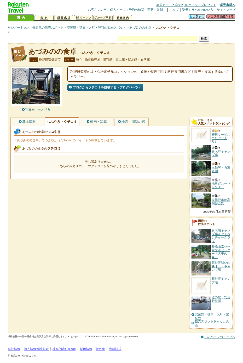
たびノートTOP (18, 27)
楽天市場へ (227, 5)
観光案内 (122, 17)
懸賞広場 (63, 17)
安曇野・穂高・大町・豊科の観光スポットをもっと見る (212, 319)
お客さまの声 (97, 10)
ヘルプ (174, 10)
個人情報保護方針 (36, 349)
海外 (44, 17)
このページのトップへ (219, 337)
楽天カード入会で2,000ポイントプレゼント (186, 5)
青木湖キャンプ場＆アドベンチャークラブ (221, 236)
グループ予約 (103, 17)
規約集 (100, 349)
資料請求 (115, 349)
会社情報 (14, 349)
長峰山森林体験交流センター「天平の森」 (221, 252)
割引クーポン (83, 17)
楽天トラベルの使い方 (197, 10)
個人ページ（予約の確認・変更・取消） (138, 10)
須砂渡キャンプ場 (221, 280)
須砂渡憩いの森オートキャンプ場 (221, 266)
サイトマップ (226, 10)
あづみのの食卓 (140, 27)
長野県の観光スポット (48, 27)
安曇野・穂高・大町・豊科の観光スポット (96, 27)
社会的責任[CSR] (64, 349)
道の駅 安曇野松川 (221, 298)
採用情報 (86, 349)
